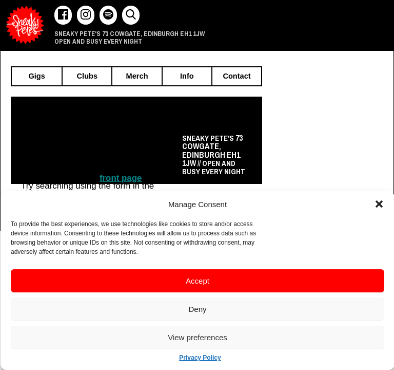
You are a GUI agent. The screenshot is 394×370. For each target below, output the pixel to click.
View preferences (197, 337)
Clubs (87, 76)
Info (187, 76)
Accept (197, 280)
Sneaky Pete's (25, 25)
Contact (236, 76)
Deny (197, 309)
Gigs (36, 76)
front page (121, 178)
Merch (137, 76)
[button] (379, 204)
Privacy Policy (200, 357)
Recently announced (207, 114)
